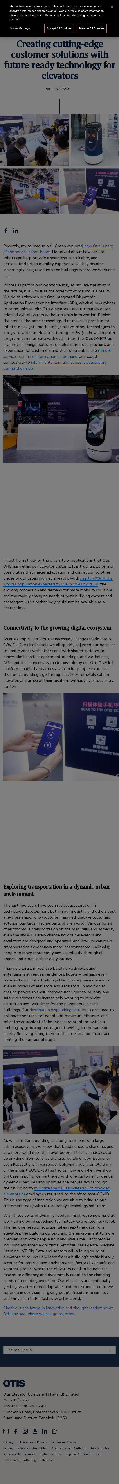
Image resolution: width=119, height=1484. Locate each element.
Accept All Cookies (59, 27)
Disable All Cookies (91, 27)
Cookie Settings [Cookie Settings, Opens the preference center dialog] (19, 27)
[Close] (112, 6)
